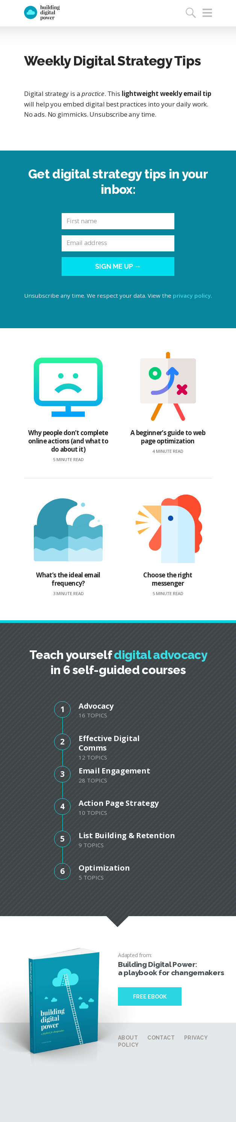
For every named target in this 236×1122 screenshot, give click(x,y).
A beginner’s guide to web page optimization (167, 403)
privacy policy (192, 295)
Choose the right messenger (167, 546)
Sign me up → (118, 266)
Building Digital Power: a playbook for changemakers (171, 968)
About (128, 1038)
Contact (161, 1038)
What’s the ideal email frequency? (68, 546)
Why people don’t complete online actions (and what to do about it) (68, 407)
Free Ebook (149, 997)
